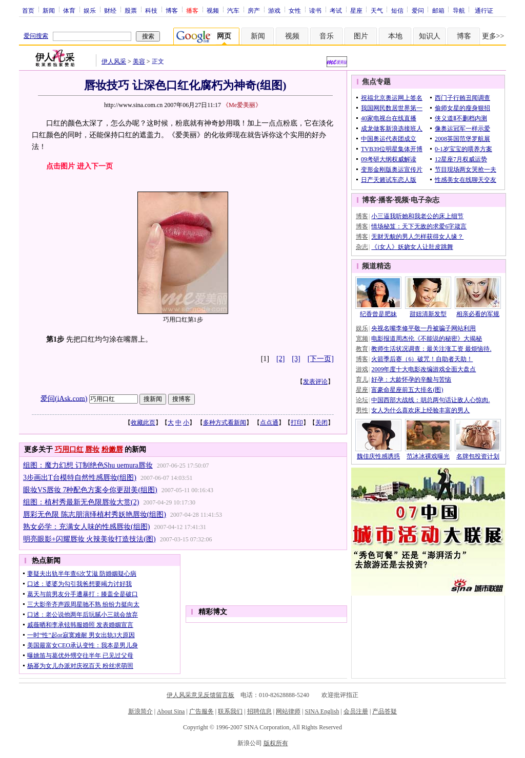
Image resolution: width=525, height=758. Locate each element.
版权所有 (276, 743)
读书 (315, 10)
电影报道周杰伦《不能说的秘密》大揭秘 (426, 338)
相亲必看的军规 (477, 314)
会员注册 (356, 711)
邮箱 (438, 10)
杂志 (362, 246)
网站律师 (288, 711)
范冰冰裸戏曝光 (428, 456)
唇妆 (92, 449)
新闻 (49, 10)
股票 (131, 10)
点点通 (269, 422)
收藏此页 (143, 422)
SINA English (322, 711)
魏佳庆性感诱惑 (378, 456)
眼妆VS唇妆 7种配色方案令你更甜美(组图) (90, 490)
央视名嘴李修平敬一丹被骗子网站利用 (423, 328)
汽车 (233, 10)
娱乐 (90, 10)
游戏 (274, 10)
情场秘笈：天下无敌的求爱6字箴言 (419, 226)
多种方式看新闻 (224, 422)
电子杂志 (425, 200)
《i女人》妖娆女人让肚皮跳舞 (412, 246)
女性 (295, 10)
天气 (377, 10)
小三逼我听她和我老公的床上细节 (417, 216)
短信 (397, 10)
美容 (139, 61)
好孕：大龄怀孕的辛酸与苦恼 (411, 379)
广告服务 (201, 711)
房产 (254, 10)
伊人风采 (114, 61)
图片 (361, 36)
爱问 (418, 10)
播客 (385, 200)
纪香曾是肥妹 (378, 314)
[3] (296, 359)
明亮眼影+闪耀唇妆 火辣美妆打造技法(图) (89, 539)
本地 (395, 36)
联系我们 (230, 711)
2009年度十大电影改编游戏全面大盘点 (423, 369)
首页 (28, 10)
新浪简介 (140, 711)
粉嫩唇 (112, 449)
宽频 (362, 338)
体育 (69, 10)
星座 (356, 10)
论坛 (362, 400)
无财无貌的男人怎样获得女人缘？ (417, 236)
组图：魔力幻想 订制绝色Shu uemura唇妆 (88, 465)
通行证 (484, 10)
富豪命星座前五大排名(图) (407, 389)
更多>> (493, 36)
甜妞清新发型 (428, 314)
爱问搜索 (36, 35)
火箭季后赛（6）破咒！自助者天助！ (422, 359)
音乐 (326, 36)
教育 (362, 348)
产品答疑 (384, 711)
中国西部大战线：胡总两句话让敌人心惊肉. (430, 400)
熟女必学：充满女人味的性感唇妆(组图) (86, 527)
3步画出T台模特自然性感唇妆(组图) (79, 477)
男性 (362, 410)
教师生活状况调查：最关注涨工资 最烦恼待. (431, 348)
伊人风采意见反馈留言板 (200, 695)
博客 (172, 10)
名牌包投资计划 (477, 456)
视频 (213, 10)
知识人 (429, 36)
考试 (336, 10)
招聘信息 (259, 711)
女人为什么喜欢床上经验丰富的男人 (420, 410)
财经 (110, 10)
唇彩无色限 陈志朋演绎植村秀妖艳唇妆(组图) (94, 514)
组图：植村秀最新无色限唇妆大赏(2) (81, 502)
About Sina (171, 711)
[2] (280, 359)
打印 (297, 422)
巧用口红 (69, 449)
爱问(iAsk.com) (64, 398)
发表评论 (315, 381)
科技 (151, 10)
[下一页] (321, 359)
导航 (459, 10)
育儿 (362, 379)
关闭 (321, 422)
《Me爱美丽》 (242, 105)
